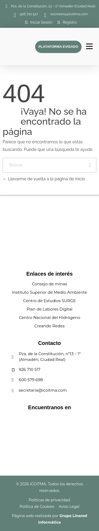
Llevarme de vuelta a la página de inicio (44, 178)
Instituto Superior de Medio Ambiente (49, 292)
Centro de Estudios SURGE (49, 300)
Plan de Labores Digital (50, 309)
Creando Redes (49, 325)
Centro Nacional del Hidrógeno (49, 317)
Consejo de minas (49, 283)
